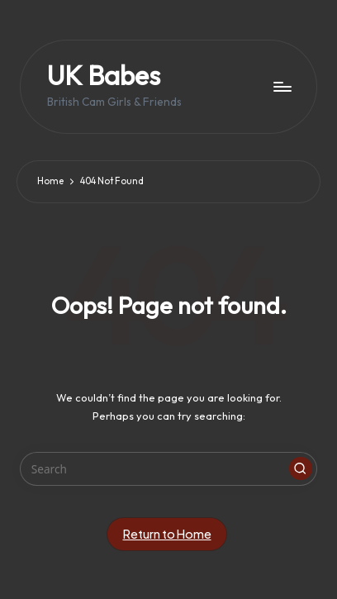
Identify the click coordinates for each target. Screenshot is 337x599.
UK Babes (103, 75)
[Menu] (281, 86)
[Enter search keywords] (168, 469)
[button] (300, 468)
